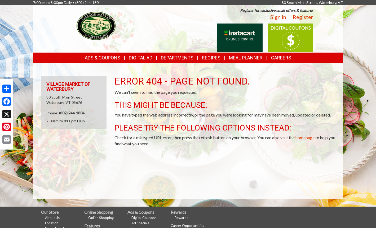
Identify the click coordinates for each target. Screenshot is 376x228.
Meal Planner (246, 58)
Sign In (278, 17)
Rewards (181, 218)
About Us (52, 218)
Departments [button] (177, 58)
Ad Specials (140, 223)
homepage (305, 137)
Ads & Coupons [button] (102, 58)
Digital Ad (140, 58)
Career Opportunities (187, 226)
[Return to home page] (96, 25)
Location (51, 223)
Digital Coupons (143, 218)
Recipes (211, 58)
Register (303, 17)
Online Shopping (101, 218)
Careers (281, 58)
